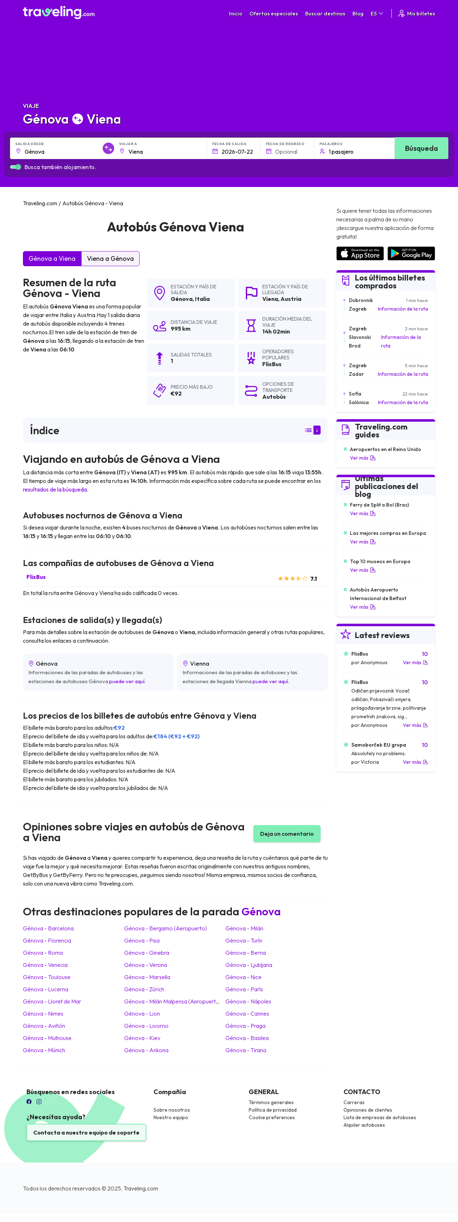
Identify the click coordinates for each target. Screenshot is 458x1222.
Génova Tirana (245, 1050)
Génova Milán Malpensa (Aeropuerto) (172, 1001)
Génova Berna (245, 952)
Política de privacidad (273, 1110)
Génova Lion (142, 1013)
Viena (270, 298)
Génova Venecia (45, 964)
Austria (291, 298)
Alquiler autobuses (364, 1125)
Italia (202, 298)
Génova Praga (245, 1025)
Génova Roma (43, 952)
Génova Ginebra (146, 952)
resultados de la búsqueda (55, 489)
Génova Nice (243, 977)
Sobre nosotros (172, 1110)
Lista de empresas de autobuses (380, 1117)
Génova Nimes (43, 1013)
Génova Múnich (44, 1050)
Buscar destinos (325, 13)
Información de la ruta (403, 309)
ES (377, 13)
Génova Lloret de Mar (52, 1001)
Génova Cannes (247, 1013)
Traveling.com (140, 1188)
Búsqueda (421, 148)
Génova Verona (145, 964)
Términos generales (271, 1102)
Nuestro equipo (171, 1117)
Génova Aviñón (44, 1025)
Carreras (354, 1102)
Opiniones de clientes (368, 1110)
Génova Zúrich (144, 989)
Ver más (363, 458)
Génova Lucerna (45, 989)
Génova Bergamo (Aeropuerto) (165, 928)
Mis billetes (416, 13)
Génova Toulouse (46, 977)
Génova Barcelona (48, 928)
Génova (182, 298)
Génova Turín (243, 940)
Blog (358, 13)
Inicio (235, 13)
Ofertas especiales (273, 13)
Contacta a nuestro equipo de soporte (86, 1132)
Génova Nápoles (248, 1001)
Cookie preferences (272, 1117)
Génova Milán (244, 928)
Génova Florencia (47, 940)
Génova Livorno (146, 1025)
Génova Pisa (142, 940)
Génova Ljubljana (248, 964)
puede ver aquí (127, 681)
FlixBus (36, 576)
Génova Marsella (147, 977)
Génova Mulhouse (47, 1037)
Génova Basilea (247, 1037)
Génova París (244, 989)
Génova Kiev (142, 1037)
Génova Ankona (146, 1050)
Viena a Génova (110, 258)
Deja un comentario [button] (287, 833)
